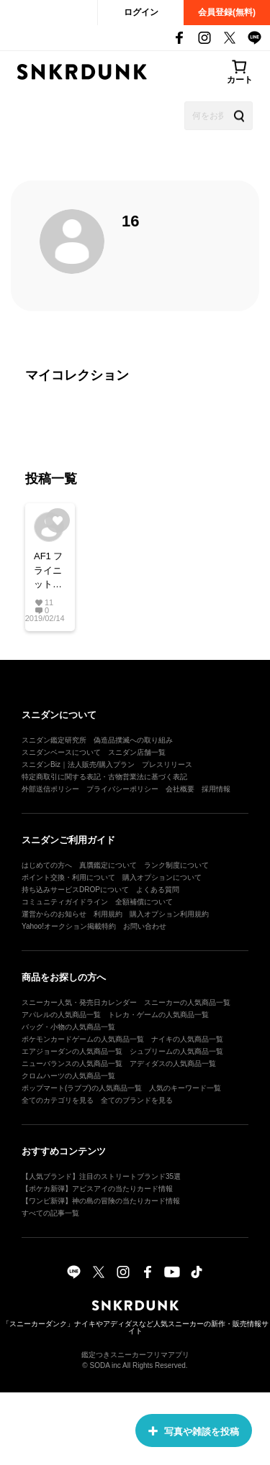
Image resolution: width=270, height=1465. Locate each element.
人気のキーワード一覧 (185, 1088)
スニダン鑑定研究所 (54, 740)
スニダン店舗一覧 (137, 752)
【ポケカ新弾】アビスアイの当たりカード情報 (97, 1189)
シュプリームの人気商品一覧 (176, 1051)
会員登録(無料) (227, 12)
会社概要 (180, 789)
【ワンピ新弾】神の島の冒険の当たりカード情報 (101, 1201)
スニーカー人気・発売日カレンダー (79, 1002)
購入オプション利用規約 (169, 914)
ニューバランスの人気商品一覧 (72, 1063)
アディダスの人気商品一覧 (173, 1063)
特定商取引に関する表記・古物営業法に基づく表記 (104, 777)
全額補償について (144, 902)
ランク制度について (176, 865)
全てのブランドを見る (137, 1100)
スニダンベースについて (61, 752)
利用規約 (108, 914)
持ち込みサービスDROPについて (75, 890)
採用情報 (216, 789)
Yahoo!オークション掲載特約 (69, 926)
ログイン (141, 12)
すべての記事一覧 (50, 1213)
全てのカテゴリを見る (58, 1100)
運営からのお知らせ (54, 914)
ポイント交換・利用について (68, 877)
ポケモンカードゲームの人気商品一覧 (83, 1039)
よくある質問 (157, 890)
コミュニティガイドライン (65, 902)
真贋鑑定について (108, 865)
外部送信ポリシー (50, 789)
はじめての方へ (47, 865)
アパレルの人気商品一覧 (61, 1015)
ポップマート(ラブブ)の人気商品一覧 (82, 1088)
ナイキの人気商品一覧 (187, 1039)
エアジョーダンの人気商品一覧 (72, 1051)
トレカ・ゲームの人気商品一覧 (158, 1015)
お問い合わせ (144, 926)
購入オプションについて (162, 877)
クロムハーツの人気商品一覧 (68, 1076)
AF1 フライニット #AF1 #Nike (48, 571)
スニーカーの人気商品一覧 (187, 1002)
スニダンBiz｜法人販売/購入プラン (78, 764)
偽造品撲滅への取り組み (133, 740)
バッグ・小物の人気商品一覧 (68, 1027)
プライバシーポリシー (122, 789)
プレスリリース (167, 764)
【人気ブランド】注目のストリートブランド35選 (101, 1176)
